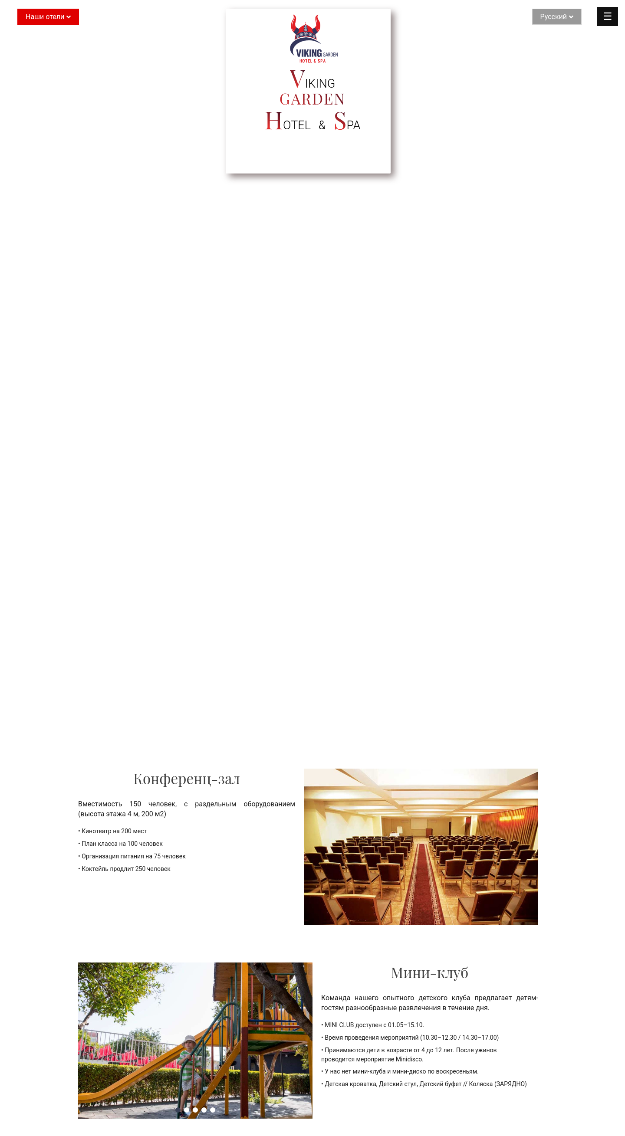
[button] (178, 1110)
